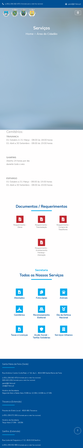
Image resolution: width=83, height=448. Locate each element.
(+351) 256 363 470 (9, 378)
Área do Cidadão (47, 34)
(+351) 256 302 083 (9, 445)
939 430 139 (7, 380)
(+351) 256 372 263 (9, 415)
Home (29, 34)
